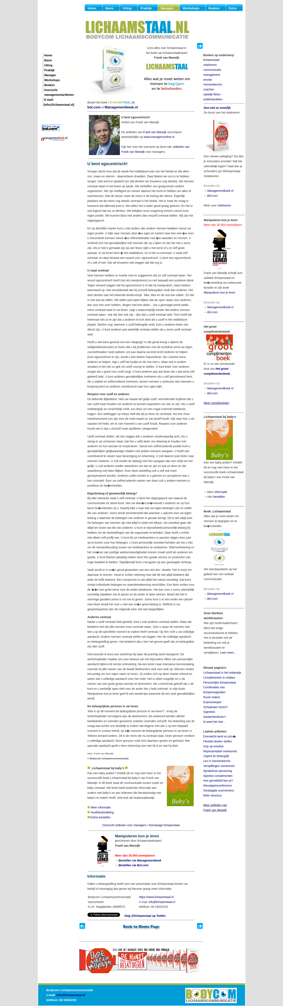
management (211, 74)
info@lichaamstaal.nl (162, 902)
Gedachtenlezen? (214, 716)
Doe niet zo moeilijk (217, 107)
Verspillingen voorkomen (219, 766)
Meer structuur (212, 795)
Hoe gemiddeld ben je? (218, 780)
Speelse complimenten (218, 775)
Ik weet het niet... (214, 721)
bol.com (94, 107)
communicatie (212, 69)
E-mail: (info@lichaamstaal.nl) (59, 100)
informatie (221, 492)
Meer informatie (101, 807)
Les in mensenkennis (217, 761)
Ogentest (209, 711)
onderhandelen (213, 99)
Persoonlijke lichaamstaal (219, 682)
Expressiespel (212, 702)
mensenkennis (212, 84)
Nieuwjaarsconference (217, 785)
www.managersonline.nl (159, 137)
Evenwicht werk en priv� (219, 736)
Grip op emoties (213, 746)
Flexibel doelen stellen (217, 741)
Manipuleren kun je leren (219, 292)
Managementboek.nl (121, 107)
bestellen (219, 496)
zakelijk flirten (212, 94)
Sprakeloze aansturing (217, 771)
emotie (207, 79)
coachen (208, 89)
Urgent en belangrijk (216, 756)
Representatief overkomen (220, 751)
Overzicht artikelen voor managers (124, 825)
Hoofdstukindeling (102, 812)
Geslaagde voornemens (218, 790)
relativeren (210, 64)
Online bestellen (100, 817)
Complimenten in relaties (219, 677)
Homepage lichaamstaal (164, 825)
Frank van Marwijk (154, 132)
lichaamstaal (211, 60)
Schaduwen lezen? (215, 707)
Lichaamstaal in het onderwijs (222, 672)
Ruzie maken (211, 697)
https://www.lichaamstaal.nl (156, 897)
